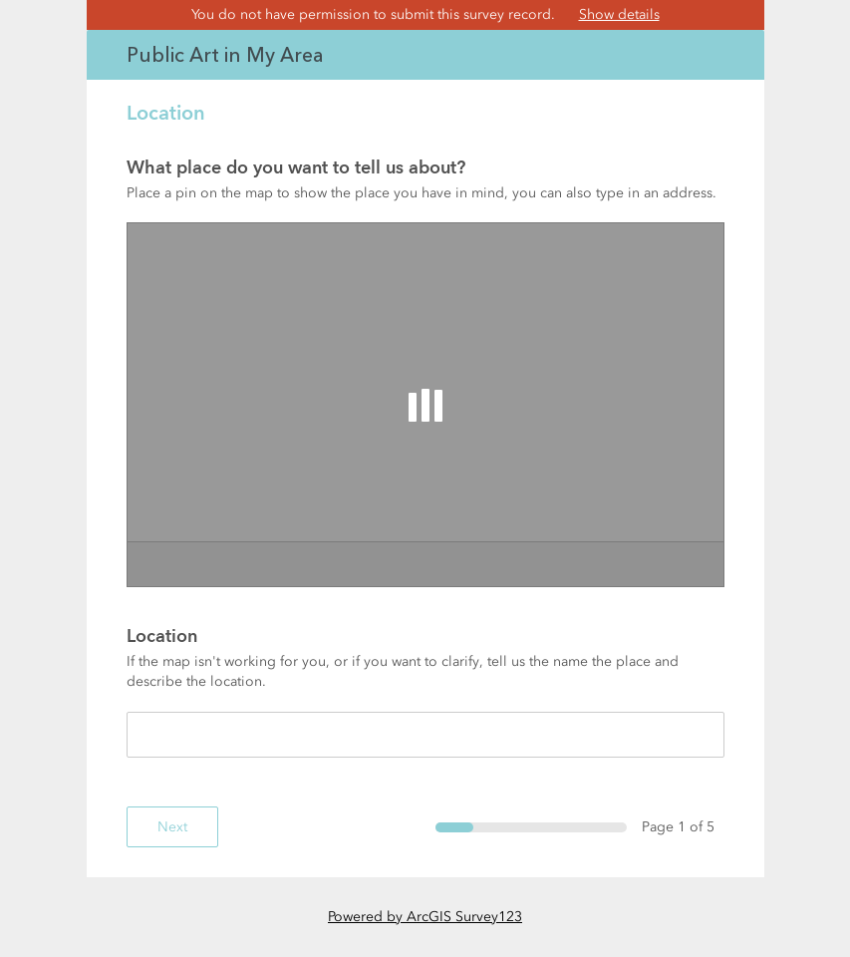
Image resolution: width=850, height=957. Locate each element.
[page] (425, 441)
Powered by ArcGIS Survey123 (425, 916)
